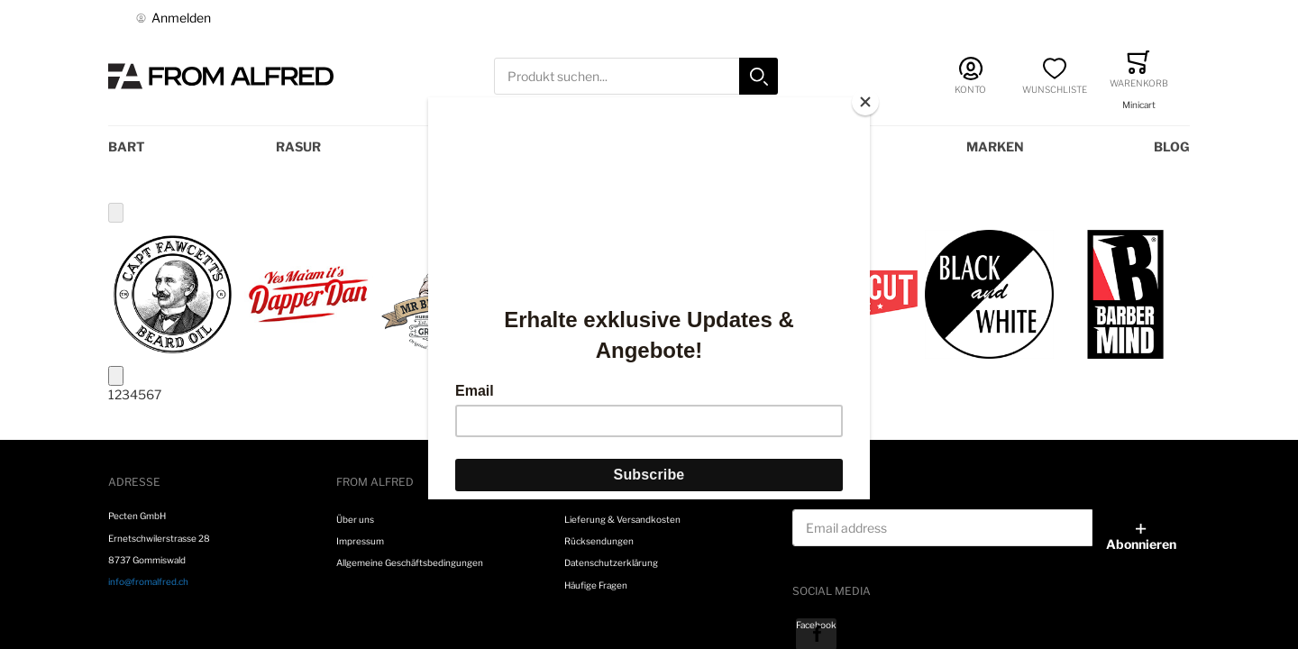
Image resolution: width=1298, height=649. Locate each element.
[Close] (865, 101)
